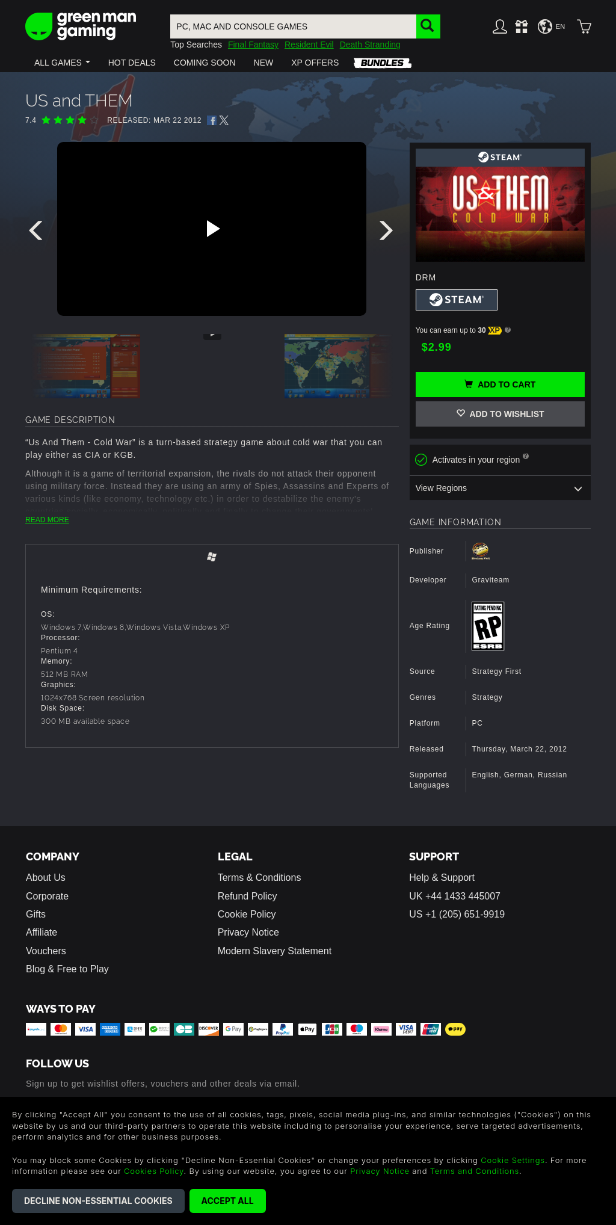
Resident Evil (309, 44)
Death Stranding (370, 44)
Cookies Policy (153, 1171)
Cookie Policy (247, 914)
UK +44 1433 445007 (454, 896)
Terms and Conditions (474, 1171)
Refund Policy (247, 896)
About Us (46, 877)
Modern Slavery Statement (274, 951)
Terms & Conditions (259, 877)
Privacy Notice (248, 932)
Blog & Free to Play (67, 969)
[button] (62, 62)
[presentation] (38, 233)
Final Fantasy (253, 44)
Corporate (47, 896)
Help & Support (442, 877)
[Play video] (211, 228)
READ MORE (47, 520)
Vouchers (46, 951)
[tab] (212, 557)
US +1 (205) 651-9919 (457, 914)
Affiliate (41, 932)
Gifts (36, 914)
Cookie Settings (513, 1160)
